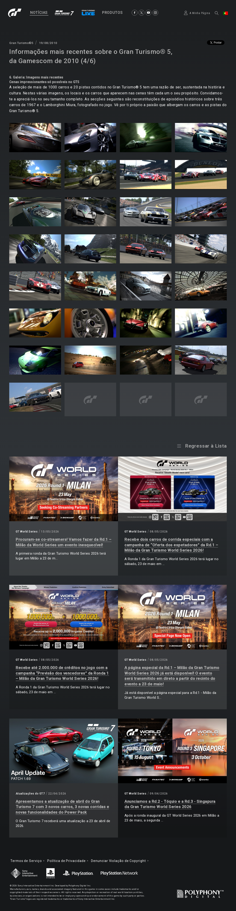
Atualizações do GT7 (30, 793)
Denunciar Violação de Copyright (118, 860)
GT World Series (27, 531)
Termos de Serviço (26, 860)
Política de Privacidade (66, 860)
